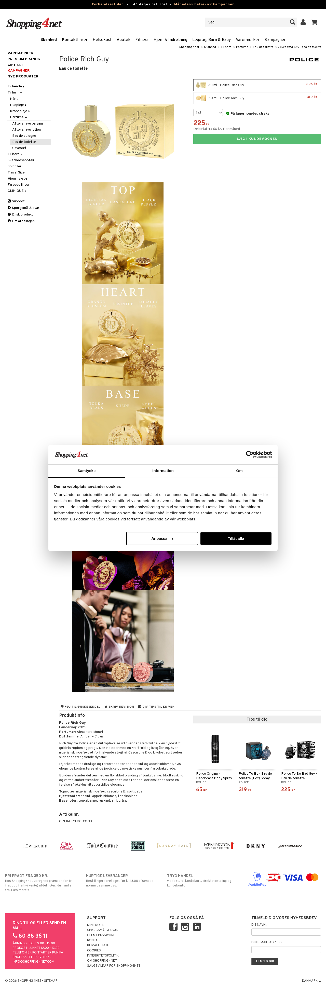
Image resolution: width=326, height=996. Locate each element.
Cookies (94, 951)
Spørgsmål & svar (23, 208)
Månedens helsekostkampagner (204, 4)
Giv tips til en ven (156, 707)
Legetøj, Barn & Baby (211, 40)
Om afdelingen (21, 221)
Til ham (226, 47)
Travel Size (16, 172)
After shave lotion (26, 130)
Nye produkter (23, 76)
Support (16, 201)
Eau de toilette (263, 47)
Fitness (141, 40)
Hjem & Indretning (170, 40)
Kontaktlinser (75, 40)
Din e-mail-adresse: (267, 942)
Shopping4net (189, 47)
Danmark (311, 981)
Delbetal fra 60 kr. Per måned (216, 129)
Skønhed (48, 40)
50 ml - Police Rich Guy (257, 98)
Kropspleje (20, 111)
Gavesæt (19, 148)
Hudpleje (18, 105)
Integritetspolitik (103, 956)
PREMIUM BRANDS (24, 59)
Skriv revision (119, 707)
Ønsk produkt (20, 214)
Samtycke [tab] (87, 470)
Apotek (123, 40)
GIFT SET (15, 65)
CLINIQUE (17, 191)
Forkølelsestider (107, 4)
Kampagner (275, 40)
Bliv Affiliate (98, 946)
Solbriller (14, 166)
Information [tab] (163, 470)
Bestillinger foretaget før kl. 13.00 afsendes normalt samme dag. (122, 880)
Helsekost (102, 40)
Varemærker (248, 40)
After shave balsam (27, 124)
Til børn (15, 154)
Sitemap (50, 981)
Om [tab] (239, 470)
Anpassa (162, 538)
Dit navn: (258, 925)
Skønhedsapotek (21, 160)
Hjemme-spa (18, 179)
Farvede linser (19, 185)
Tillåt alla (236, 538)
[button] (314, 22)
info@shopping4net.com (33, 962)
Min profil (95, 925)
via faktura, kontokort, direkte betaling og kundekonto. (203, 880)
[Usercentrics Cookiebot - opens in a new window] (249, 454)
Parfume (242, 47)
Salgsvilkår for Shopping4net (113, 966)
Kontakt (94, 940)
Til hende (16, 86)
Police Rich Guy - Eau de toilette (299, 47)
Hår (14, 99)
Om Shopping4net (102, 961)
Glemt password (101, 935)
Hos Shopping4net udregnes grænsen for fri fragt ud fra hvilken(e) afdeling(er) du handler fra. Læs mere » (41, 882)
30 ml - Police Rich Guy (257, 85)
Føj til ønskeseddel (80, 707)
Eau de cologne (24, 136)
